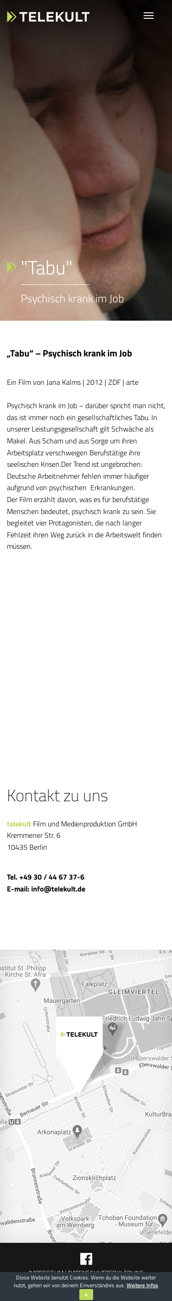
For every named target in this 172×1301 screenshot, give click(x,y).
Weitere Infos (142, 1285)
